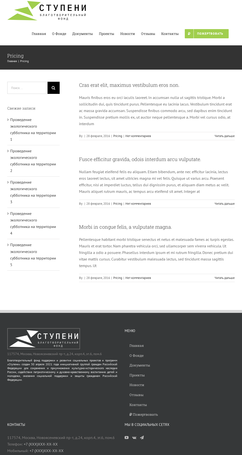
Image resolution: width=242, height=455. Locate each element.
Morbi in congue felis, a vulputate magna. (125, 227)
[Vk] (134, 437)
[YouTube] (127, 437)
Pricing (117, 136)
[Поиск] (54, 88)
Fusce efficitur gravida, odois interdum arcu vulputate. (140, 159)
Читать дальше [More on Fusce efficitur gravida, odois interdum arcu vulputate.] (225, 204)
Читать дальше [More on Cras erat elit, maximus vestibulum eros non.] (225, 136)
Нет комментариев (138, 136)
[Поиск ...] (27, 88)
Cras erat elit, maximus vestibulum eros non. (129, 85)
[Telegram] (142, 437)
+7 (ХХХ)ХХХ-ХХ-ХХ (41, 444)
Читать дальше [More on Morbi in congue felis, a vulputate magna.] (225, 278)
